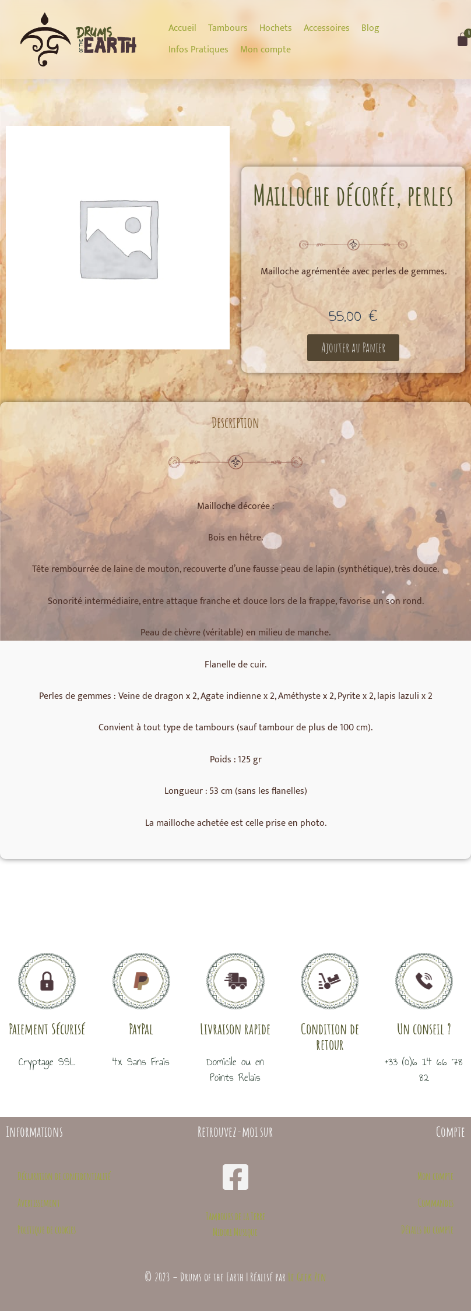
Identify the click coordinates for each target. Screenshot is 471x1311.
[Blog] (370, 28)
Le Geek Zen (307, 1277)
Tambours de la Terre (235, 1216)
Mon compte (435, 1175)
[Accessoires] (327, 28)
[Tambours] (228, 28)
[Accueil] (182, 28)
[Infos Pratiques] (198, 50)
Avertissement (38, 1202)
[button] (353, 347)
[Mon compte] (265, 50)
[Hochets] (276, 28)
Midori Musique (235, 1231)
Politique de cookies (46, 1229)
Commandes (436, 1202)
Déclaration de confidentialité (64, 1175)
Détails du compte (427, 1229)
